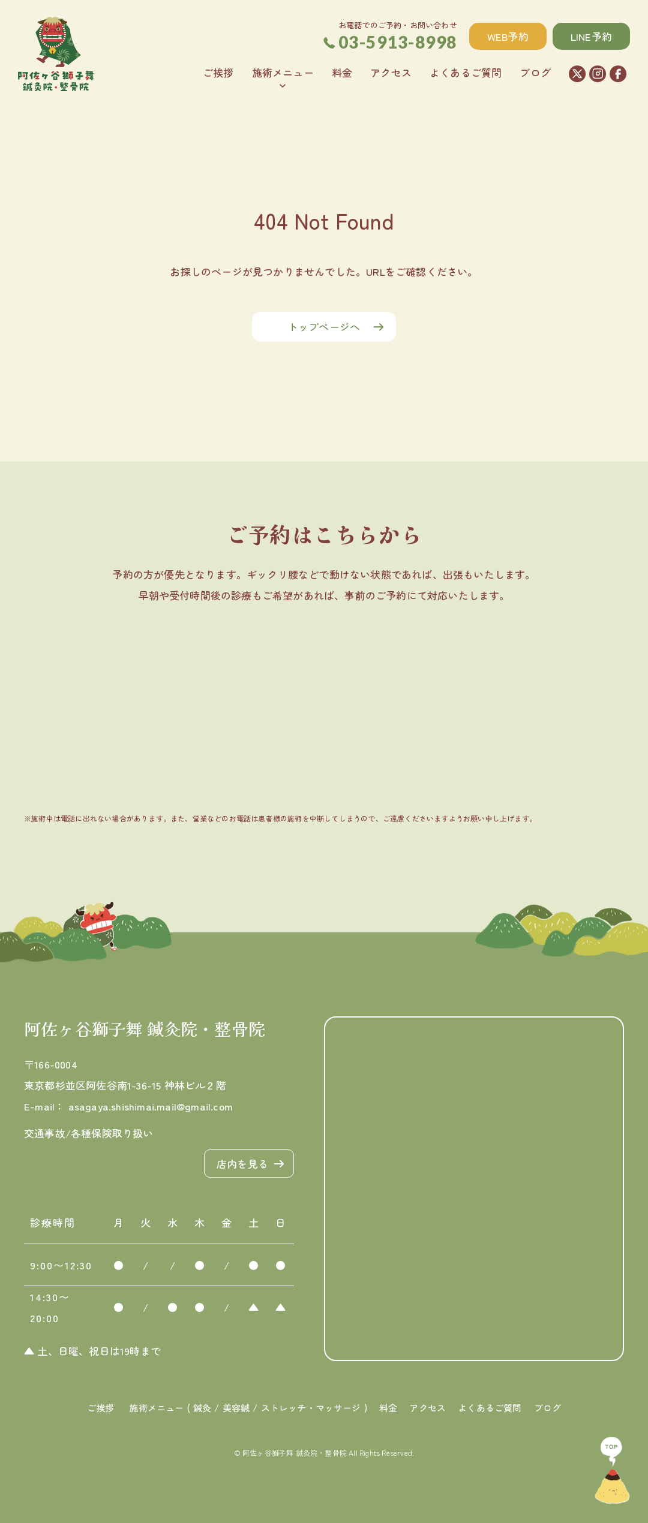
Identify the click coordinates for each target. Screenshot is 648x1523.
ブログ (535, 72)
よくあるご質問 (466, 72)
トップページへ (324, 326)
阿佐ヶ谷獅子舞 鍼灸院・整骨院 (144, 1028)
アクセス (391, 72)
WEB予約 (508, 36)
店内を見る (242, 1163)
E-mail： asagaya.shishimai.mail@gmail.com (128, 1105)
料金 (342, 72)
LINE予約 (591, 36)
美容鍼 (236, 1407)
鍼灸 (202, 1407)
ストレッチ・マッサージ (311, 1407)
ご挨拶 (218, 72)
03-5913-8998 (390, 42)
